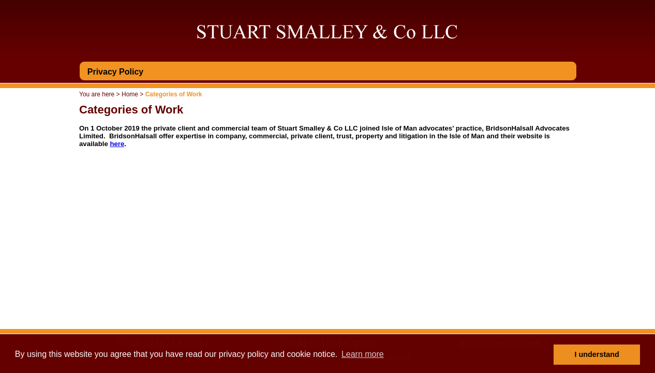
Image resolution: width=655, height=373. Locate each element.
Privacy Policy (115, 71)
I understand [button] (597, 354)
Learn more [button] (362, 354)
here (117, 144)
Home (130, 94)
